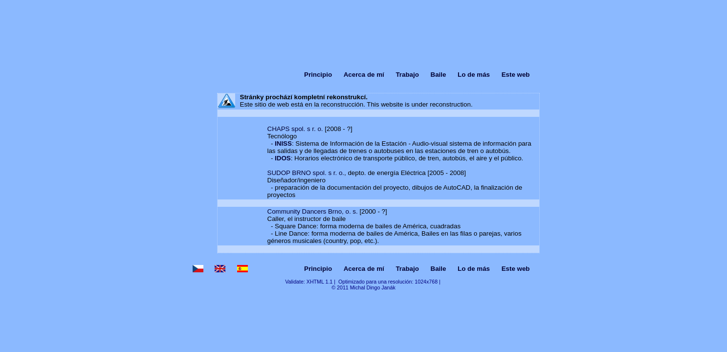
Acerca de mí (364, 74)
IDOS (283, 158)
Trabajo (407, 74)
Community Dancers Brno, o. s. (312, 211)
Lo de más (474, 74)
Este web (516, 74)
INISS (283, 143)
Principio (318, 74)
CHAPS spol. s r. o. (295, 128)
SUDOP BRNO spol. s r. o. (306, 172)
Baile (438, 74)
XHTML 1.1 (320, 282)
